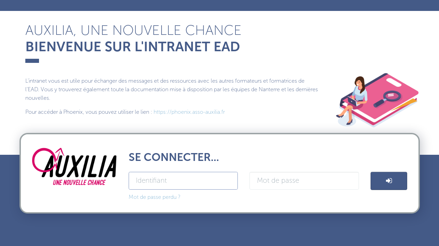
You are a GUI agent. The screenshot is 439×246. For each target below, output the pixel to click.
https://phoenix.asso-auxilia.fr (189, 112)
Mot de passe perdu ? (155, 197)
